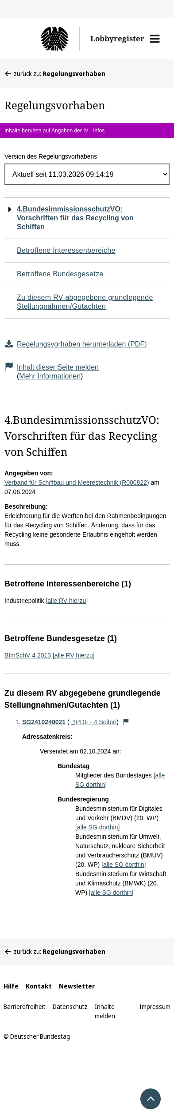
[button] (154, 39)
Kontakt (39, 986)
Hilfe (11, 986)
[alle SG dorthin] (97, 827)
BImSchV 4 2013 (27, 655)
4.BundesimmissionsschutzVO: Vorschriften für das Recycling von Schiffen (75, 218)
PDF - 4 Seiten (93, 721)
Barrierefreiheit (25, 1006)
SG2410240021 (44, 721)
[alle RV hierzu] (67, 600)
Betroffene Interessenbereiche (66, 250)
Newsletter (77, 986)
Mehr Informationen (50, 376)
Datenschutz (70, 1006)
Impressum (154, 1006)
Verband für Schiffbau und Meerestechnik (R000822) (76, 482)
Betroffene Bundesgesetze (60, 274)
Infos (98, 131)
